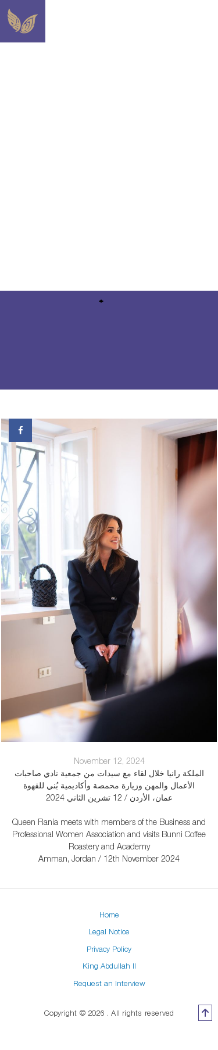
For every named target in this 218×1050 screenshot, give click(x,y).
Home (109, 914)
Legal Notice (109, 931)
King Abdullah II (109, 965)
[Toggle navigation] (211, 21)
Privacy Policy (109, 948)
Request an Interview (109, 983)
